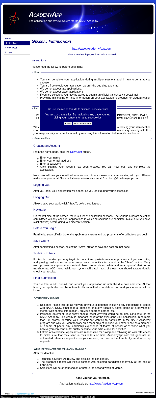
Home (8, 38)
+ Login (8, 52)
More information (82, 123)
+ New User (11, 47)
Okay (67, 123)
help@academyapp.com (25, 394)
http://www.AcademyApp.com (106, 383)
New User (76, 151)
